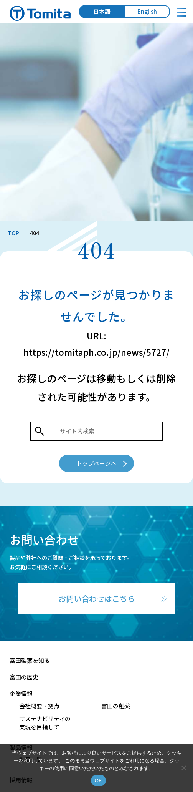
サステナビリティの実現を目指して (45, 722)
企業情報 (21, 693)
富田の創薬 (115, 706)
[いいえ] (183, 768)
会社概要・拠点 (39, 706)
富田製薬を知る (30, 660)
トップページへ (96, 463)
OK (98, 781)
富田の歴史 (24, 677)
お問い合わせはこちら (96, 598)
